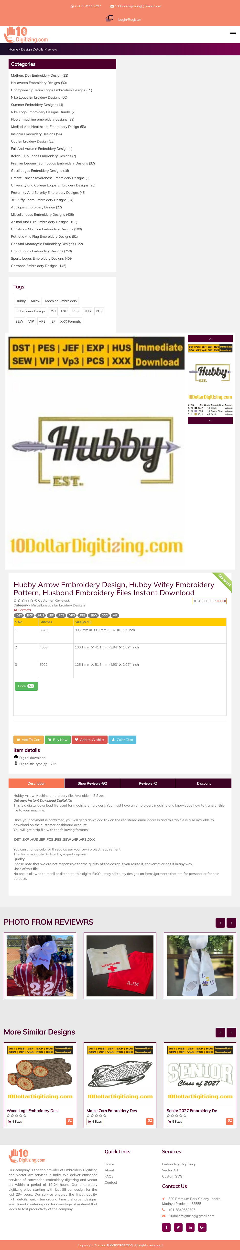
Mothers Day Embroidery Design (39, 75)
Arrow (35, 301)
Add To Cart (29, 740)
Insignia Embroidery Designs (36, 134)
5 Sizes (175, 1121)
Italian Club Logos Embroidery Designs (43, 156)
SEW (19, 321)
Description (36, 783)
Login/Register (129, 19)
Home (13, 49)
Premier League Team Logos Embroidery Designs (53, 163)
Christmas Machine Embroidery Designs (46, 229)
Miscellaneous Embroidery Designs (42, 214)
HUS (87, 311)
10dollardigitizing (119, 1245)
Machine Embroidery (61, 301)
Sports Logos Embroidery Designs (42, 258)
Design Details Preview (39, 49)
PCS (99, 311)
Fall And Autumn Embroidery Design (41, 148)
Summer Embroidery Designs (37, 104)
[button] (233, 32)
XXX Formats (70, 321)
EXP (64, 311)
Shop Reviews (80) (92, 783)
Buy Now (57, 740)
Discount (204, 783)
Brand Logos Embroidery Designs (41, 251)
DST (53, 311)
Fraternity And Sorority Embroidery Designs (48, 192)
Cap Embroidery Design (33, 141)
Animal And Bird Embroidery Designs (44, 222)
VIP (31, 321)
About (109, 1170)
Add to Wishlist (89, 740)
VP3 (42, 321)
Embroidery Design (30, 311)
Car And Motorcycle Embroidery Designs (47, 244)
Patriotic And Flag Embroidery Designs (44, 236)
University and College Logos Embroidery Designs (53, 185)
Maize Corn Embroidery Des (112, 1110)
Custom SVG (172, 1176)
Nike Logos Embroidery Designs (39, 97)
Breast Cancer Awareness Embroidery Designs (50, 178)
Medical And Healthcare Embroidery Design (48, 126)
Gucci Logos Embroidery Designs (40, 170)
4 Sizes (15, 1121)
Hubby (20, 301)
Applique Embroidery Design (36, 207)
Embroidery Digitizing (178, 1164)
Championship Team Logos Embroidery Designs (51, 90)
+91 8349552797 (86, 6)
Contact (111, 1182)
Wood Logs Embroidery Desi (32, 1110)
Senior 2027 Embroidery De (192, 1110)
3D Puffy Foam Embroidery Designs (42, 200)
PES (75, 311)
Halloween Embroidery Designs (39, 83)
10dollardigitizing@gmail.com (135, 6)
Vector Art (170, 1170)
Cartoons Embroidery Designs (38, 266)
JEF (52, 321)
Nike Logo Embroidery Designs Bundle (43, 112)
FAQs (109, 1176)
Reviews (148, 783)
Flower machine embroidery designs (42, 119)
